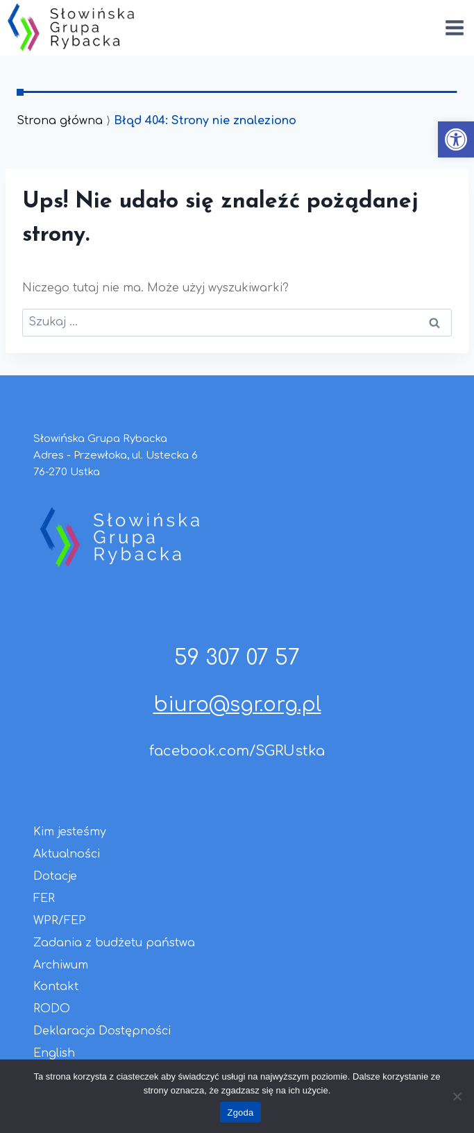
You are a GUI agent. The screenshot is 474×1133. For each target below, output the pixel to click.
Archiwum (60, 965)
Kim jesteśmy (69, 832)
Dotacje (55, 876)
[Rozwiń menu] (454, 27)
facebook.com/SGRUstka (237, 751)
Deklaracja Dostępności (102, 1031)
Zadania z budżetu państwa (114, 943)
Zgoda (240, 1112)
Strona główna (60, 120)
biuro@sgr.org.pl (237, 705)
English (54, 1053)
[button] (456, 139)
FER (44, 898)
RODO (51, 1009)
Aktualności (66, 854)
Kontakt (55, 986)
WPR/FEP (59, 920)
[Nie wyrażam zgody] (457, 1096)
